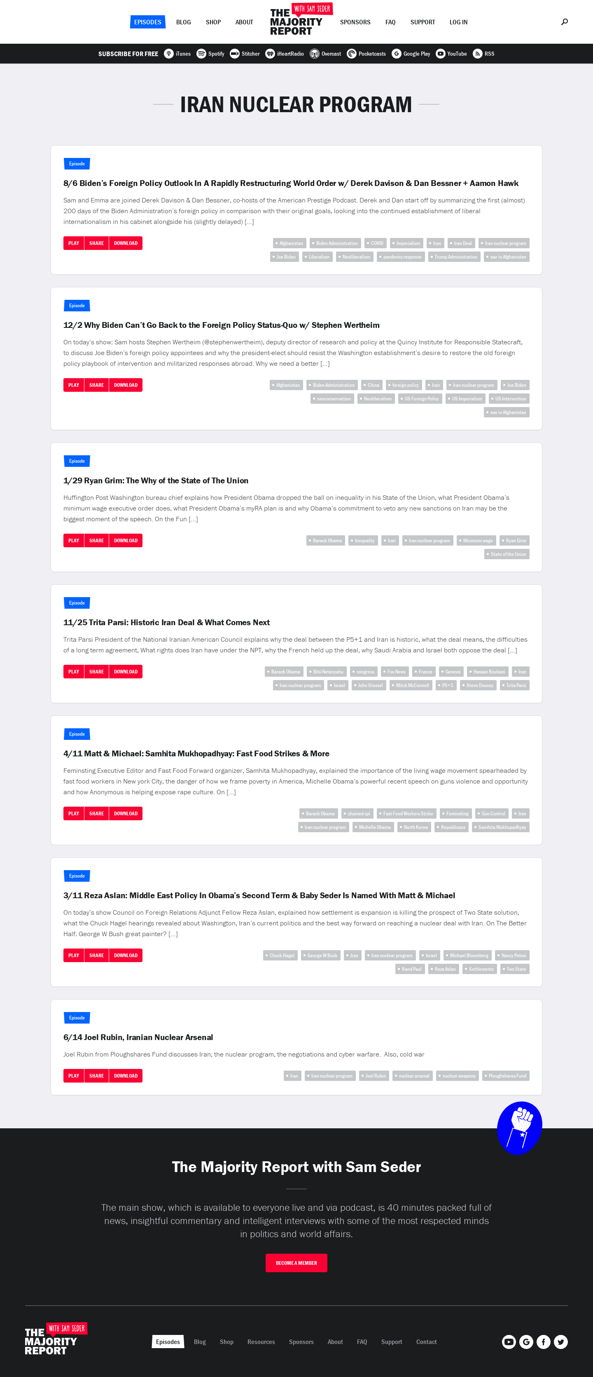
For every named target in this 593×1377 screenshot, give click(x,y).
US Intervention (510, 398)
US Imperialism (467, 398)
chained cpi (359, 813)
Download (126, 243)
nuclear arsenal (414, 1075)
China (373, 384)
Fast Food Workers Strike (408, 813)
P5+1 (447, 685)
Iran (437, 243)
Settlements (481, 968)
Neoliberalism (356, 256)
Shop (213, 21)
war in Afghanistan (508, 256)
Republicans (453, 827)
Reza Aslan (445, 968)
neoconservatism (334, 398)
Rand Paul (412, 968)
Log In (459, 21)
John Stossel (370, 685)
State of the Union (508, 554)
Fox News (397, 671)
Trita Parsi (516, 685)
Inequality (365, 540)
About (244, 21)
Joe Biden (286, 256)
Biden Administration (337, 243)
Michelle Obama (375, 827)
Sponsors (355, 21)
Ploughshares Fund (507, 1075)
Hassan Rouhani (489, 671)
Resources (261, 1341)
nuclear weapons (459, 1075)
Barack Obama (327, 540)
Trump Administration (456, 256)
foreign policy (405, 384)
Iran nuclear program (505, 243)
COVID (377, 243)
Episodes (147, 21)
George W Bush (322, 955)
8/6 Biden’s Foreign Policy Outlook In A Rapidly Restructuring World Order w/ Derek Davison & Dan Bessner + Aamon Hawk (290, 183)
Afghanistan (291, 243)
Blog (183, 21)
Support (423, 21)
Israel (339, 685)
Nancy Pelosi (514, 955)
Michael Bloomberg (469, 955)
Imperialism (408, 243)
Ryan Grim (516, 540)
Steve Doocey (480, 685)
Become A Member (296, 1262)
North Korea (416, 827)
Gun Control (493, 813)
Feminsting (457, 813)
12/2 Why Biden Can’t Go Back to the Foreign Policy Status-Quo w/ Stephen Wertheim (221, 325)
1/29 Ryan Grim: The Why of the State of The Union (156, 480)
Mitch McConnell (412, 685)
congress (365, 671)
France (425, 671)
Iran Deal (463, 243)
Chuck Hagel (282, 955)
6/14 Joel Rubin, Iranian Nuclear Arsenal (138, 1037)
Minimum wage (478, 540)
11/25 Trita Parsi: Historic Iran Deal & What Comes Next (166, 622)
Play (73, 243)
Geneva (453, 671)
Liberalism (319, 256)
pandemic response (402, 256)
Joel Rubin (376, 1075)
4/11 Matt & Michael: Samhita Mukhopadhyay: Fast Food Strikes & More (196, 753)
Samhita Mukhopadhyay (502, 827)
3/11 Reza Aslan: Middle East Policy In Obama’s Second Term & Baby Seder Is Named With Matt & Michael (259, 895)
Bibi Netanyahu (328, 671)
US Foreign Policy (422, 398)
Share (96, 243)
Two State (516, 968)
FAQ (390, 21)
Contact (426, 1341)
